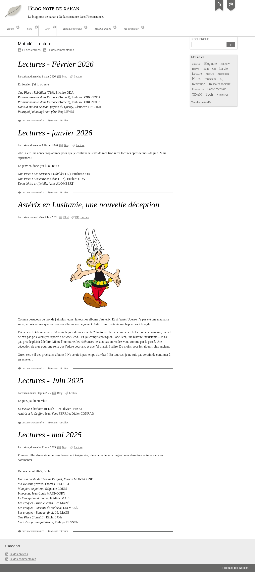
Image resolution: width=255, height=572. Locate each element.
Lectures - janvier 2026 (55, 132)
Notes (196, 79)
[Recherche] (209, 45)
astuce (196, 64)
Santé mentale (216, 89)
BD (77, 217)
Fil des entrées (31, 50)
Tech (209, 94)
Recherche (200, 39)
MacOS (210, 73)
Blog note (210, 63)
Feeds (206, 68)
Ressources (198, 89)
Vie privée (222, 94)
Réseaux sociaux (219, 84)
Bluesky (225, 63)
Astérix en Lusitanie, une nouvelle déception (88, 204)
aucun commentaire (33, 120)
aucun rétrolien (60, 120)
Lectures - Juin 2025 (50, 380)
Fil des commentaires (60, 50)
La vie (223, 69)
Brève (195, 68)
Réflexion (198, 84)
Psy (222, 78)
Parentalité (210, 78)
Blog (64, 76)
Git (214, 68)
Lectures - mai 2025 (50, 434)
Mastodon (223, 73)
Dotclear (244, 567)
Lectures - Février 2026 (56, 64)
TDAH (197, 94)
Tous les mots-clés (201, 102)
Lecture (78, 76)
